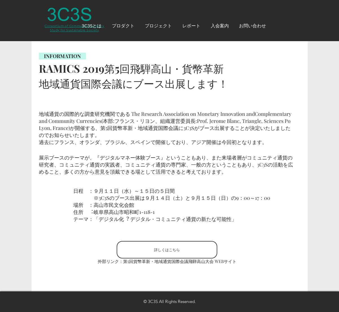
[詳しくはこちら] (167, 249)
